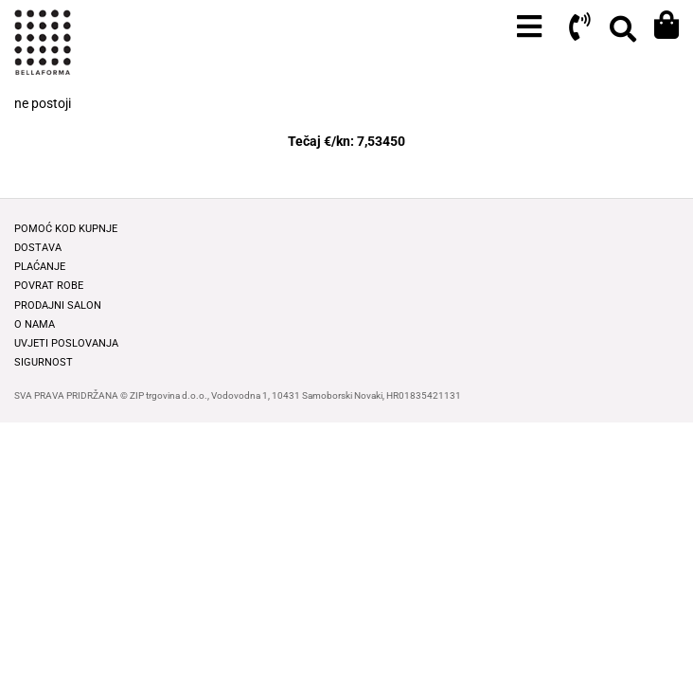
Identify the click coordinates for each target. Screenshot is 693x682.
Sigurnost (43, 362)
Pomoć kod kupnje (65, 229)
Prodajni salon (57, 305)
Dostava (38, 248)
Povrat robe (48, 285)
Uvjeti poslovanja (66, 343)
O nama (34, 324)
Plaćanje (39, 266)
